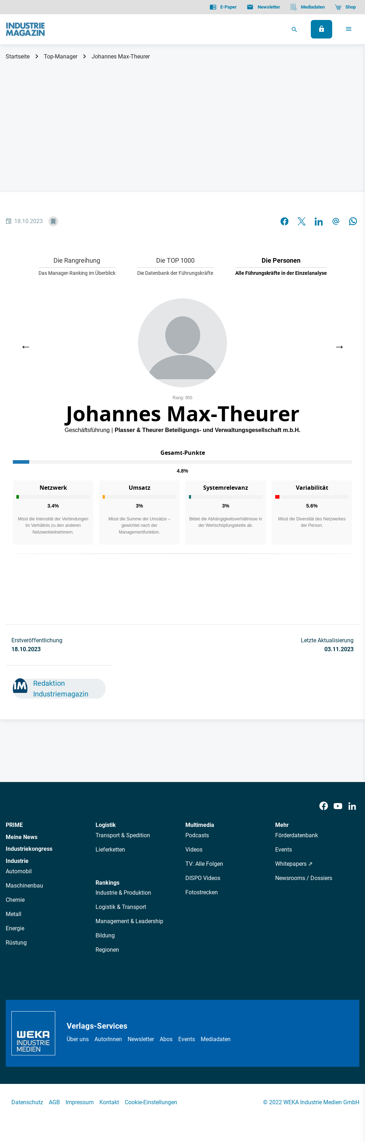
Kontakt (109, 1102)
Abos (166, 1039)
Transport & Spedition (123, 835)
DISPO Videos (202, 878)
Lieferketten (110, 849)
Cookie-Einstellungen (151, 1102)
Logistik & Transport (121, 907)
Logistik (106, 825)
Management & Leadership (129, 921)
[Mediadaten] (307, 7)
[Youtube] (338, 806)
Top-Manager (60, 56)
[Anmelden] (321, 29)
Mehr (282, 825)
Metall (13, 914)
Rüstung (16, 942)
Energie (15, 928)
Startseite (18, 56)
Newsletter (141, 1039)
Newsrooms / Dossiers (303, 878)
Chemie (15, 899)
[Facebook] (323, 806)
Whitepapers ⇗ (294, 863)
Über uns (78, 1039)
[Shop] (345, 7)
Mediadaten (216, 1039)
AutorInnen (108, 1039)
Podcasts (197, 835)
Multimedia (199, 825)
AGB (54, 1102)
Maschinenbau (24, 885)
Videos (193, 849)
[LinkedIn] (352, 806)
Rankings (107, 882)
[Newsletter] (263, 7)
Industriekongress (29, 848)
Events (283, 849)
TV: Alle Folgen (204, 863)
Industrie (17, 861)
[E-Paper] (223, 7)
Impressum (80, 1102)
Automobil (19, 871)
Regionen (107, 949)
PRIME (14, 825)
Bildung (105, 935)
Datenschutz (27, 1102)
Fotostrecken (201, 892)
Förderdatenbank (296, 835)
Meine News (21, 837)
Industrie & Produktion (123, 892)
